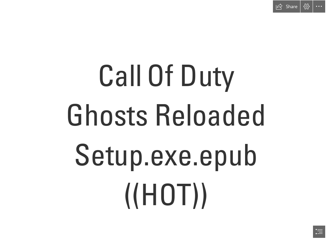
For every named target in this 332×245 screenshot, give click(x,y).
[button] (286, 6)
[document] (166, 122)
